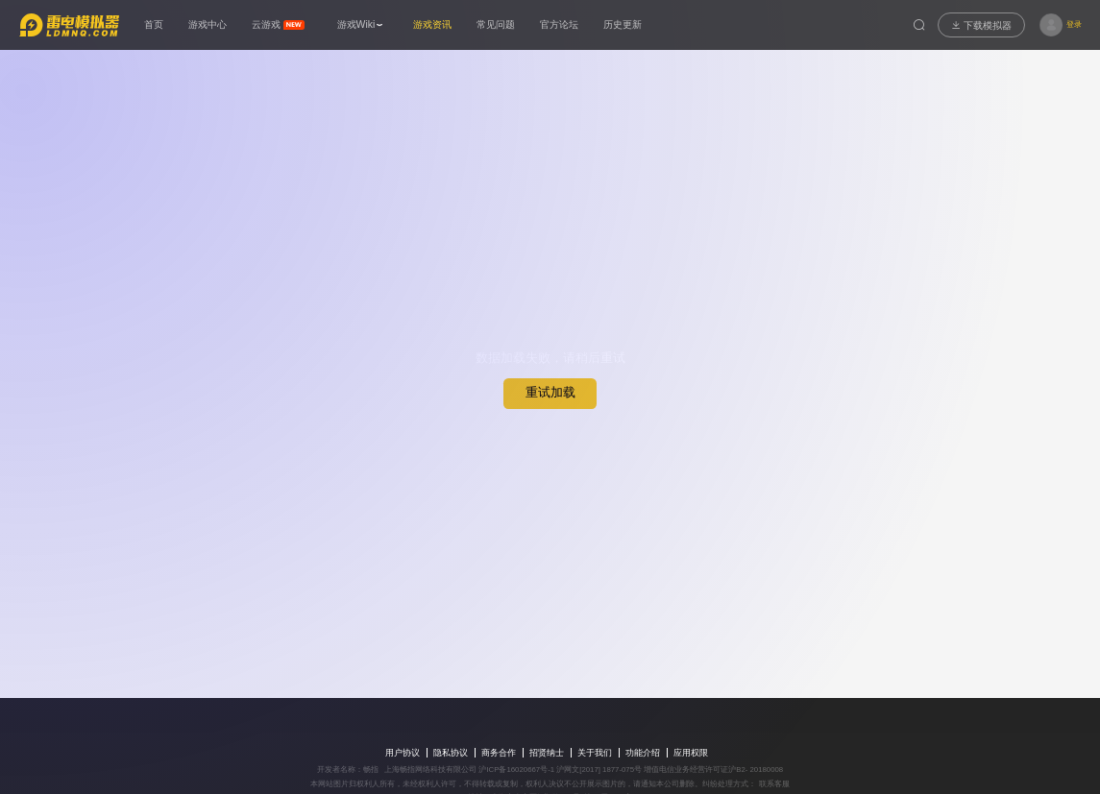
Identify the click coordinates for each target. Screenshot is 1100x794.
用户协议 (402, 753)
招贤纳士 (546, 753)
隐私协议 (450, 753)
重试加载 (550, 392)
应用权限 (690, 753)
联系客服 (772, 784)
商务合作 (498, 753)
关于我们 (594, 753)
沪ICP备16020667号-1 (516, 769)
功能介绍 (642, 753)
